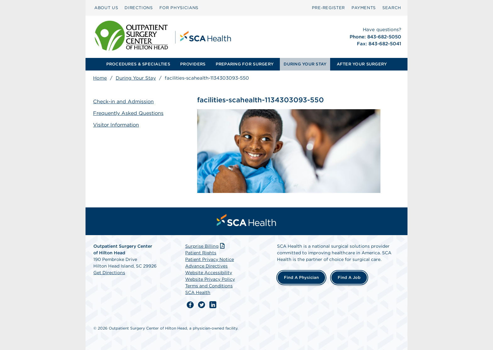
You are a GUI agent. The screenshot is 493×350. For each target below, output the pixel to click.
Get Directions (109, 272)
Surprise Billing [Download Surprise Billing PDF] (205, 246)
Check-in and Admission (123, 101)
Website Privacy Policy (210, 279)
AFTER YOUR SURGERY (362, 64)
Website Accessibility (208, 272)
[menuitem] (106, 8)
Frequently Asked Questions (128, 113)
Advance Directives (206, 265)
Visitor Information (116, 125)
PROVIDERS (192, 64)
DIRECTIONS (139, 7)
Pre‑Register (328, 7)
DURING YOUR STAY (305, 64)
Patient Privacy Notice (209, 259)
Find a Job (349, 277)
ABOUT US (106, 7)
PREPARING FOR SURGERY (245, 64)
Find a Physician (301, 277)
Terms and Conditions (209, 285)
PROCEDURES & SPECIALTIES (138, 64)
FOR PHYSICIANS (178, 7)
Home (100, 78)
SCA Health (197, 292)
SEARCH (391, 7)
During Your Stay (136, 78)
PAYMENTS (364, 7)
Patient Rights (200, 252)
